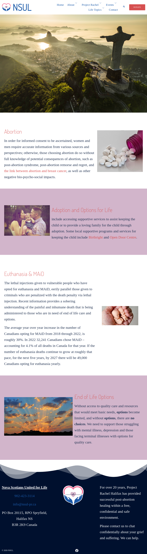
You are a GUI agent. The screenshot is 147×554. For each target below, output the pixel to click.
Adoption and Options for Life (82, 209)
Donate (137, 7)
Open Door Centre (123, 237)
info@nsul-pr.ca (24, 504)
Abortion (13, 131)
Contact (113, 9)
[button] (124, 7)
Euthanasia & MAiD (24, 273)
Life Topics (94, 9)
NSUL (22, 7)
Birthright (96, 237)
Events (110, 4)
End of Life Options (94, 396)
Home (60, 4)
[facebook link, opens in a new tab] (76, 550)
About (70, 4)
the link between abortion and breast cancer (35, 171)
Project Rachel (90, 4)
